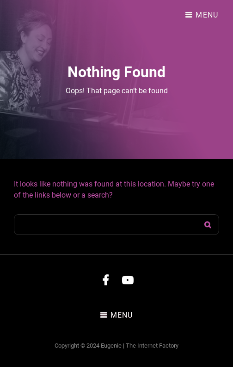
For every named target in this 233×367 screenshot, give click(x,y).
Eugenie (111, 345)
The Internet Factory (152, 345)
